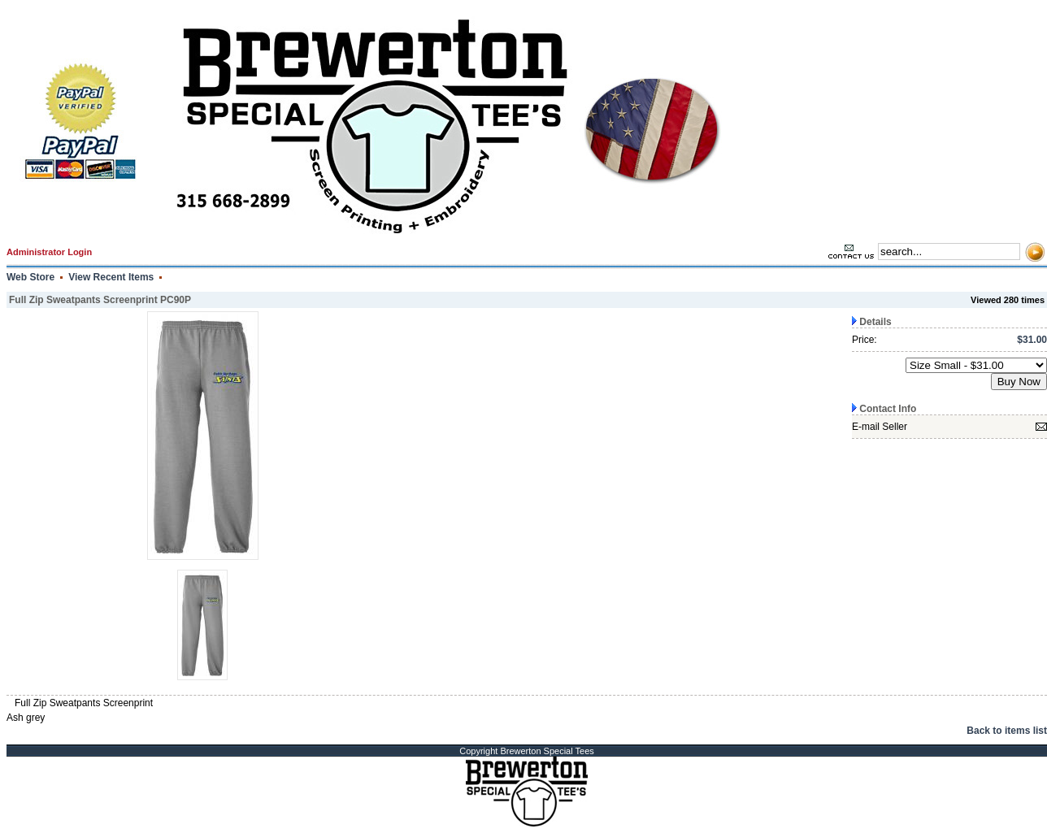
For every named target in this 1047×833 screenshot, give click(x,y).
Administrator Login (49, 252)
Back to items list (1007, 730)
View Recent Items (111, 277)
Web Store (30, 277)
